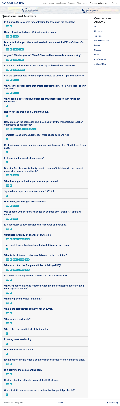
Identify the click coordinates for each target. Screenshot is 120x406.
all (95, 26)
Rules (96, 55)
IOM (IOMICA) (100, 59)
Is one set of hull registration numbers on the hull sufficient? (35, 275)
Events (97, 45)
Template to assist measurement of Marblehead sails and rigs (36, 135)
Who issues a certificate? (17, 319)
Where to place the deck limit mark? (23, 298)
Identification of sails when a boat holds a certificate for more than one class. (44, 359)
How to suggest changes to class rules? (25, 201)
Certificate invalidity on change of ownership (27, 234)
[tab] (45, 24)
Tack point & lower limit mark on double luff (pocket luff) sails (36, 245)
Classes (97, 50)
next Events (61, 3)
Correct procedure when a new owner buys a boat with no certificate (39, 65)
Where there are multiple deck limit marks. (26, 329)
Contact (60, 403)
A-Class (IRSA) (100, 64)
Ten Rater (98, 36)
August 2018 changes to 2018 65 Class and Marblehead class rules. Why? (43, 55)
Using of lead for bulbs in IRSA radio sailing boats (30, 32)
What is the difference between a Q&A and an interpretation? (35, 255)
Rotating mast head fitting (17, 339)
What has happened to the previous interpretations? (31, 181)
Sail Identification (101, 41)
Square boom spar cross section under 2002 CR (29, 191)
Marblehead (99, 31)
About (51, 3)
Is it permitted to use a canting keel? (23, 369)
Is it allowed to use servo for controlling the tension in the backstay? (39, 22)
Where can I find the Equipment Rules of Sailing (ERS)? (32, 265)
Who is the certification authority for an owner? (28, 308)
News (45, 3)
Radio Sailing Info (13, 3)
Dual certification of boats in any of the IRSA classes (31, 380)
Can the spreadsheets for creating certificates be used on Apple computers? (44, 75)
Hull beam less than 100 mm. (19, 349)
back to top (112, 403)
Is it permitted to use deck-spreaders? (24, 158)
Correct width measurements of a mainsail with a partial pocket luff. (39, 390)
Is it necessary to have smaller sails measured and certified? (35, 224)
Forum (114, 3)
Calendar (71, 3)
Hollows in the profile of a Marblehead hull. (26, 111)
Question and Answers (99, 3)
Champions (81, 3)
